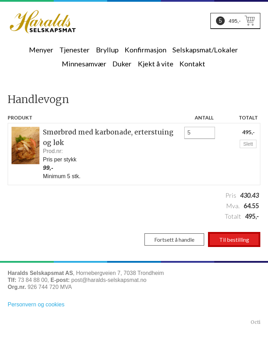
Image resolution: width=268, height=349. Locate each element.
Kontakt (192, 63)
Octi (255, 322)
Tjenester (74, 49)
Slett (248, 144)
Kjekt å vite (155, 63)
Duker (122, 63)
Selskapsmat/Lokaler (205, 49)
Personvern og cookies (36, 304)
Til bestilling (234, 239)
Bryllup (107, 49)
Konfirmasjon (145, 49)
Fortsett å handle (174, 239)
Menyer (41, 49)
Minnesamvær (84, 63)
